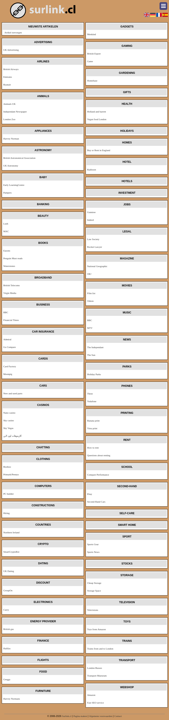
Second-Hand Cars (96, 501)
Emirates (7, 77)
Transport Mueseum (97, 675)
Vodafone (91, 401)
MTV (89, 328)
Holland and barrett (96, 111)
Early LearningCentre (13, 185)
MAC (6, 231)
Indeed (90, 220)
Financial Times (11, 320)
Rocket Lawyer (94, 247)
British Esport (94, 53)
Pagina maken (80, 716)
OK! (89, 274)
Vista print (92, 428)
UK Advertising (11, 50)
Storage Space (94, 590)
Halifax (7, 648)
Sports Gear (93, 544)
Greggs (6, 679)
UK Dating (8, 571)
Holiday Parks (94, 374)
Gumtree (91, 212)
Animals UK (9, 104)
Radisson (91, 169)
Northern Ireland (11, 532)
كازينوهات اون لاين (12, 435)
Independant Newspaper (15, 111)
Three (90, 393)
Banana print (93, 420)
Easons (6, 250)
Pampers (7, 192)
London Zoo (9, 119)
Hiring (6, 513)
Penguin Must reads (12, 258)
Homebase (92, 80)
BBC (5, 312)
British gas (8, 629)
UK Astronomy (10, 165)
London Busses (94, 668)
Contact (118, 716)
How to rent (93, 447)
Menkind (91, 34)
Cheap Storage (94, 583)
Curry (6, 609)
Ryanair (7, 84)
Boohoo (7, 466)
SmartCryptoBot (11, 551)
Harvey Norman (11, 138)
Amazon (91, 695)
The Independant (95, 347)
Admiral (7, 339)
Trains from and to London (100, 648)
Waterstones (9, 266)
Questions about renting (98, 455)
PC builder (8, 493)
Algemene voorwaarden (100, 716)
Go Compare (9, 347)
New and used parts (12, 393)
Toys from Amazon (96, 629)
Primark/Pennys (11, 474)
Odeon (90, 301)
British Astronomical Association (19, 158)
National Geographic (97, 266)
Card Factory (9, 366)
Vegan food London (96, 119)
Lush (5, 223)
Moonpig (7, 374)
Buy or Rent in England (98, 150)
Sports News (93, 552)
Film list (91, 293)
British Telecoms (11, 285)
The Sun (91, 355)
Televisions (92, 610)
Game (90, 61)
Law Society (93, 239)
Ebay (89, 494)
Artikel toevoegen (13, 32)
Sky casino (8, 420)
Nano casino (9, 412)
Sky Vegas (8, 428)
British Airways (10, 69)
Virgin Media (9, 293)
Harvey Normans (11, 698)
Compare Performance (98, 474)
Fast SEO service (95, 702)
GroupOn (8, 590)
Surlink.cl (67, 716)
